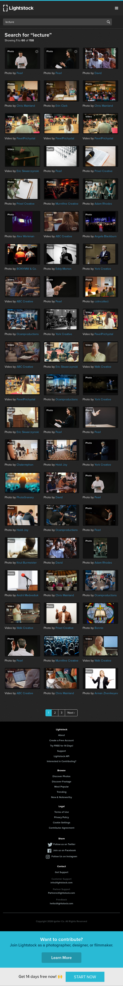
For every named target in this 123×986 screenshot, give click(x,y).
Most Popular (61, 786)
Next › (71, 713)
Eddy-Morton (63, 269)
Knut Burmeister (27, 563)
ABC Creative (64, 236)
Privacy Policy (61, 817)
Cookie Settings (61, 822)
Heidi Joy (61, 465)
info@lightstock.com (61, 882)
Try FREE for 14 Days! (61, 745)
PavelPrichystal (26, 138)
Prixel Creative (103, 171)
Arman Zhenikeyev (106, 693)
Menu (116, 8)
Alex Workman (25, 236)
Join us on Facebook (64, 850)
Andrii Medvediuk (27, 595)
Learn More (61, 957)
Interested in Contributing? (61, 761)
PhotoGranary (25, 497)
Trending (61, 792)
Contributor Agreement (61, 827)
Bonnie (99, 628)
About (61, 735)
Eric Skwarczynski (28, 171)
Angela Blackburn (106, 236)
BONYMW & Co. (27, 269)
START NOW (85, 977)
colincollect (101, 301)
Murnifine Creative (67, 204)
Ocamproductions (28, 334)
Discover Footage (61, 781)
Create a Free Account (61, 740)
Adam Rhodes (103, 204)
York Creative (103, 269)
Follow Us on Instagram (64, 856)
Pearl (20, 73)
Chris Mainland (26, 106)
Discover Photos (61, 776)
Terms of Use (61, 812)
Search (108, 21)
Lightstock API (61, 756)
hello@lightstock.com (61, 903)
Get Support (61, 872)
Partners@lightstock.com (61, 893)
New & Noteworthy (61, 797)
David (98, 73)
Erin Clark (61, 106)
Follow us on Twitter (64, 844)
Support (61, 751)
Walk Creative (103, 367)
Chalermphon (25, 465)
